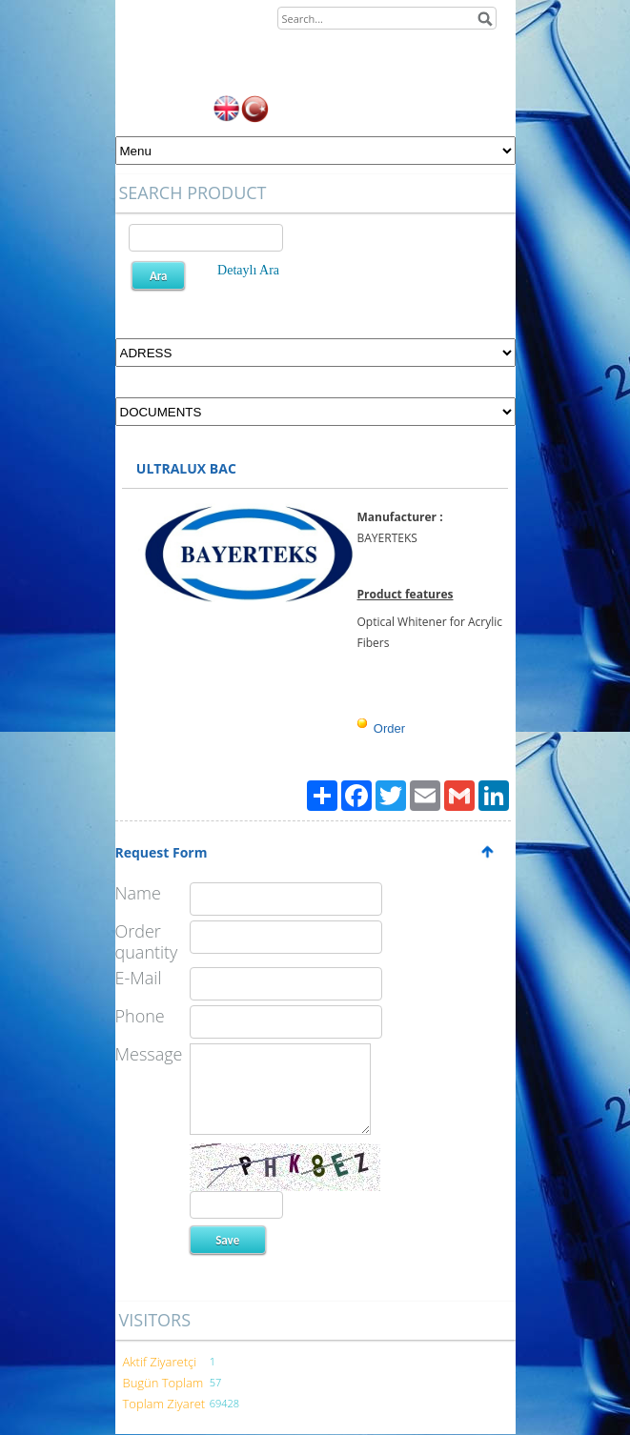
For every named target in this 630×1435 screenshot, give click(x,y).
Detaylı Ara (248, 270)
